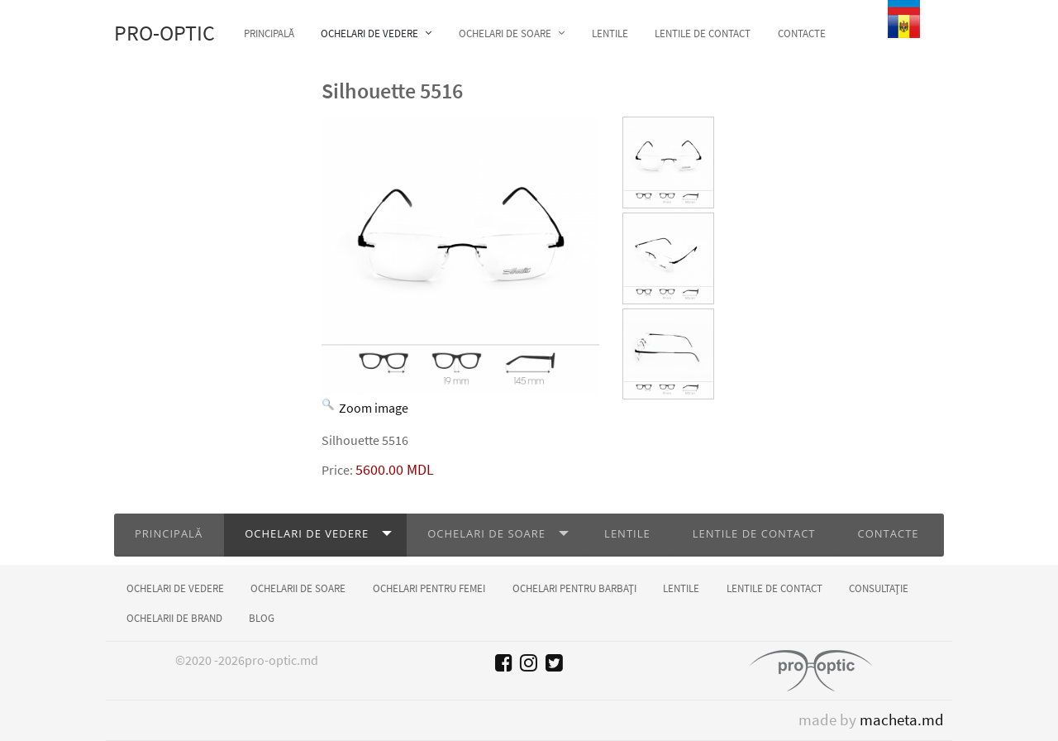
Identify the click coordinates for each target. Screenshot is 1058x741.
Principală (169, 533)
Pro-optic (164, 33)
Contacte (888, 533)
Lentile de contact (754, 533)
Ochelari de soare (486, 533)
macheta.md (902, 719)
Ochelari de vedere (307, 533)
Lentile (627, 533)
